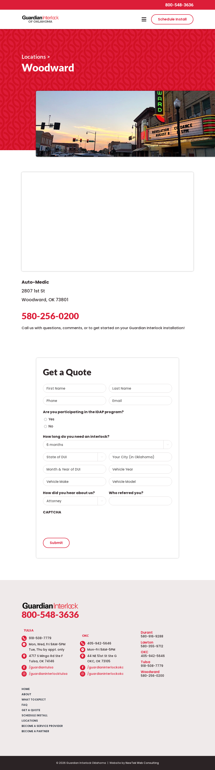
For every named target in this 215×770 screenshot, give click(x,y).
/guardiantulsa (41, 667)
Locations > (36, 56)
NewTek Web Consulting (142, 763)
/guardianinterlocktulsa (48, 673)
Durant (147, 632)
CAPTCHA (52, 512)
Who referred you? (126, 492)
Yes (51, 419)
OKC (144, 652)
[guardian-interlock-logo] (40, 16)
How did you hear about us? (69, 492)
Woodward (150, 672)
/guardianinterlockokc (105, 667)
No (50, 426)
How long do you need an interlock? (76, 436)
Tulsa (145, 662)
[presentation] (76, 524)
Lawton (147, 642)
